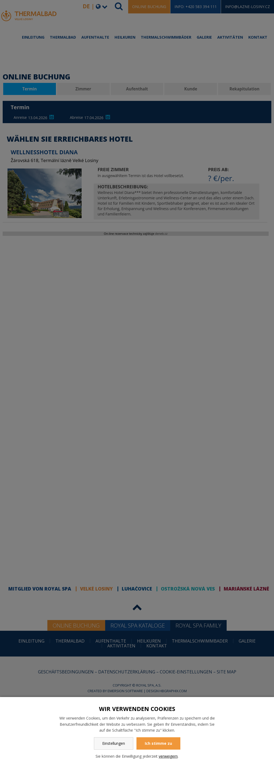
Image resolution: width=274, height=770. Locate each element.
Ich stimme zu (158, 743)
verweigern (168, 756)
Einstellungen (113, 743)
